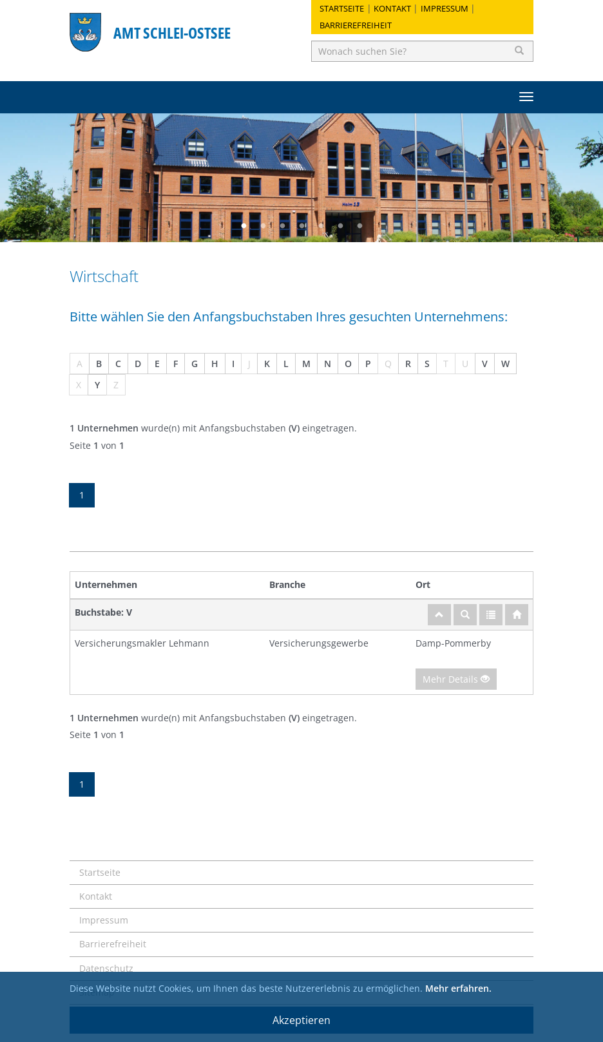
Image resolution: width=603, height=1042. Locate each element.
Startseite (342, 8)
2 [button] (262, 226)
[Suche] (465, 614)
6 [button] (340, 226)
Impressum (444, 8)
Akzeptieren (301, 1020)
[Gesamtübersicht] (491, 614)
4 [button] (301, 226)
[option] (301, 177)
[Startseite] (516, 614)
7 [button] (359, 226)
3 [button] (282, 226)
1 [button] (243, 226)
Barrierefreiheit (356, 25)
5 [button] (320, 226)
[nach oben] (439, 614)
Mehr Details (456, 679)
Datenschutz (106, 968)
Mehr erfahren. (458, 988)
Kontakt (392, 8)
